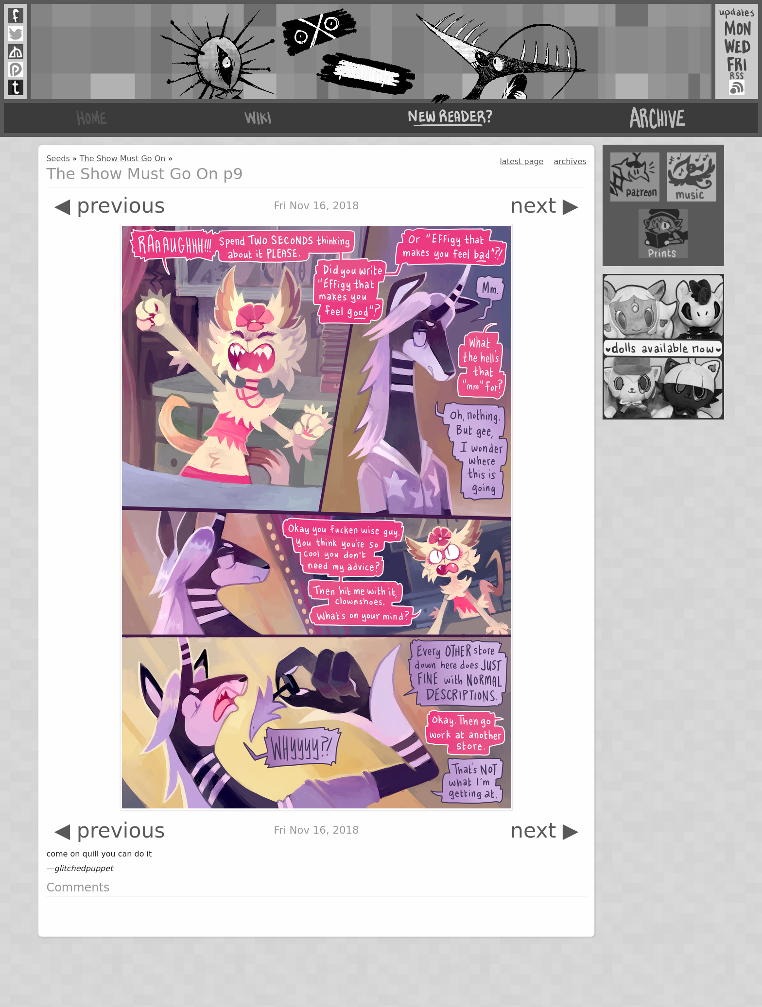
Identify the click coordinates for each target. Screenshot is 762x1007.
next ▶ (544, 205)
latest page (521, 161)
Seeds (57, 158)
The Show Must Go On (123, 158)
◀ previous (109, 205)
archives (570, 161)
